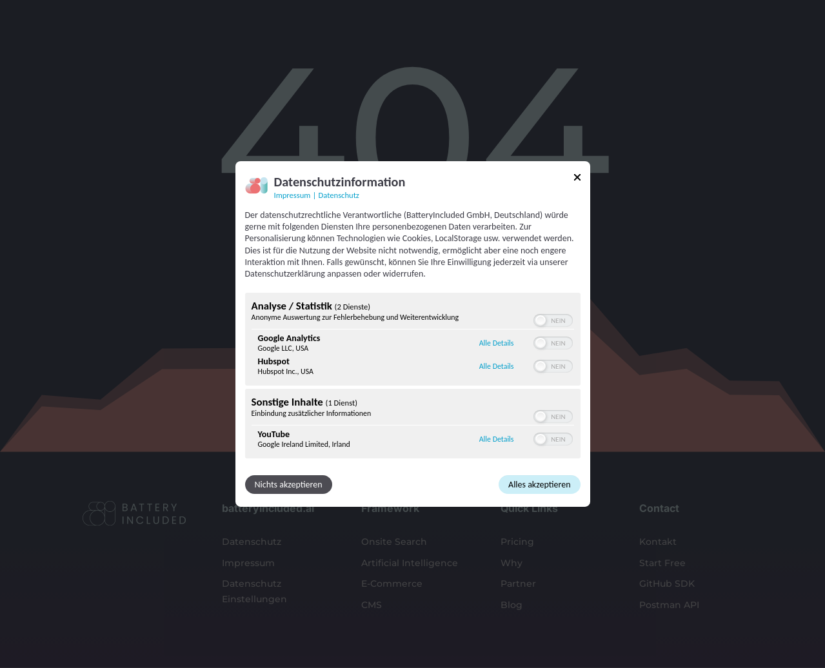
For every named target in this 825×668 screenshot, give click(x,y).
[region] (413, 377)
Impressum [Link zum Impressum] (292, 195)
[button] (540, 320)
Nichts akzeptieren (289, 484)
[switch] (553, 320)
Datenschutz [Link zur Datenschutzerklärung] (339, 195)
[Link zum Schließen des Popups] (577, 179)
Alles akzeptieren (539, 484)
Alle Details (496, 343)
